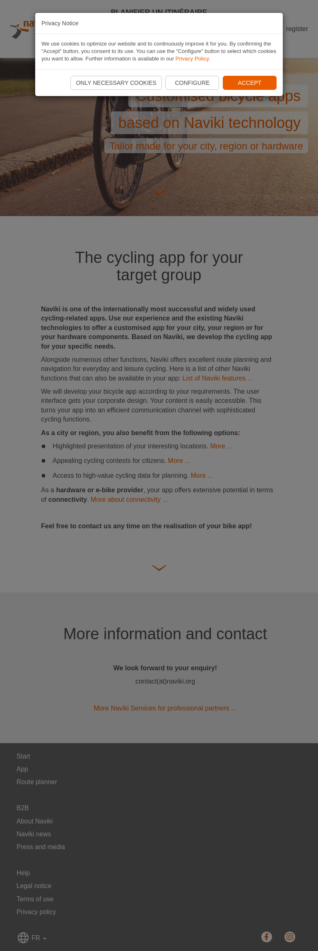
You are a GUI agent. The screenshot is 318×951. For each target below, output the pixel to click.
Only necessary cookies (116, 82)
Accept (250, 82)
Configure (192, 82)
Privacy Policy (192, 58)
